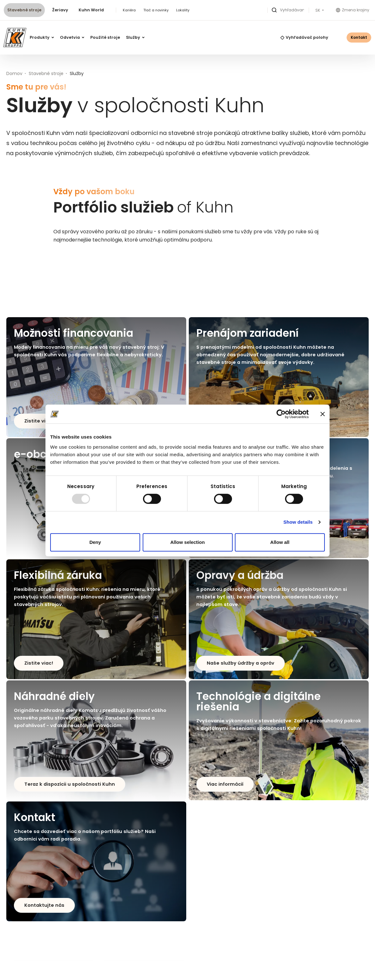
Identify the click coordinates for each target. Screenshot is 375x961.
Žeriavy (60, 10)
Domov (14, 73)
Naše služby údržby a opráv (240, 663)
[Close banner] (322, 414)
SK (318, 10)
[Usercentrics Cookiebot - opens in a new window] (281, 414)
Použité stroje (105, 37)
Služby (135, 37)
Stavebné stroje (24, 10)
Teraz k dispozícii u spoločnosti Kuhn (69, 784)
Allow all (279, 542)
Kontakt (359, 37)
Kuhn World (91, 10)
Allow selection (187, 542)
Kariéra (129, 10)
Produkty (42, 37)
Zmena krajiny (352, 10)
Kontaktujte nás (44, 905)
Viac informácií (225, 784)
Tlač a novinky (156, 10)
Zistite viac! (38, 421)
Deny (95, 542)
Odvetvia (72, 37)
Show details (298, 522)
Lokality (182, 10)
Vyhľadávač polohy (304, 37)
